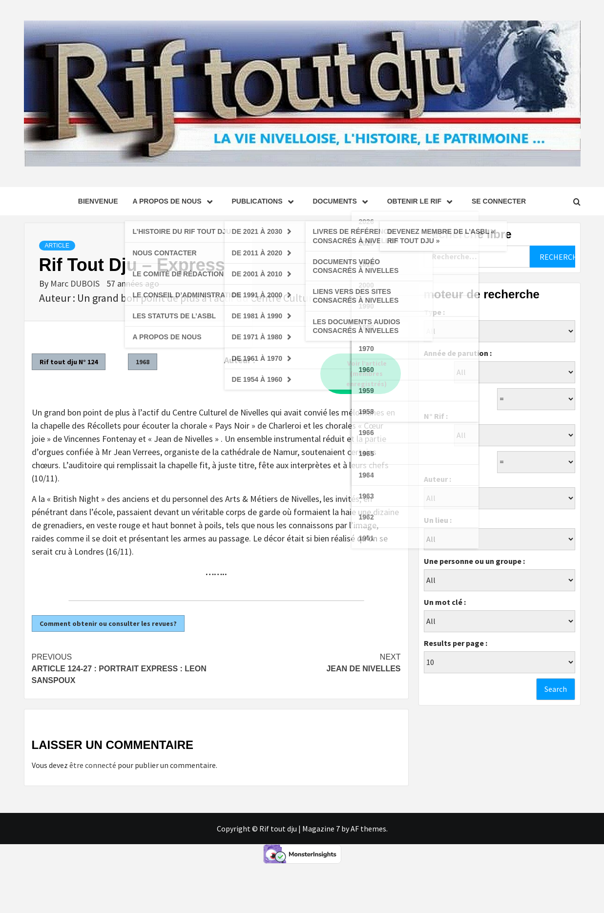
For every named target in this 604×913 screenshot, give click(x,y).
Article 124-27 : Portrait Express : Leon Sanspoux (124, 668)
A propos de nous (174, 201)
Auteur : (437, 479)
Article (57, 245)
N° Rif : (436, 416)
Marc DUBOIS (76, 283)
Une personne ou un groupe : (474, 561)
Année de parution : (458, 353)
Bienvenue (98, 201)
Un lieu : (438, 520)
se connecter (499, 201)
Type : (434, 312)
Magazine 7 (321, 828)
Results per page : (455, 643)
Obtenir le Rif (422, 201)
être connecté (92, 765)
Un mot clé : (445, 602)
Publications (265, 201)
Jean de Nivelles (308, 662)
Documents (343, 201)
